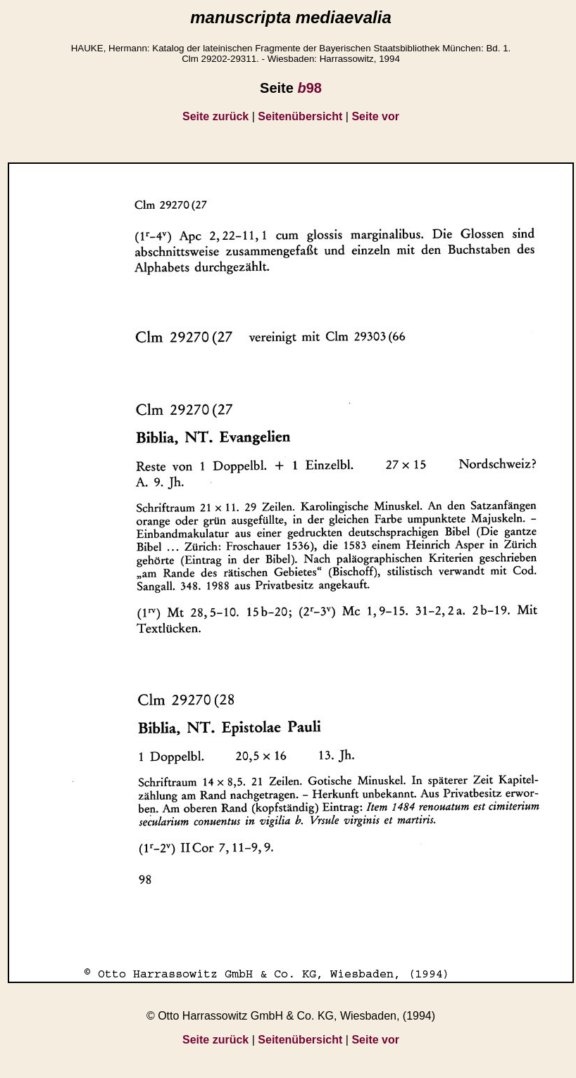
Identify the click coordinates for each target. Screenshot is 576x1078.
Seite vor (375, 116)
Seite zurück (215, 116)
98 (309, 88)
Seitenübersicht (300, 116)
